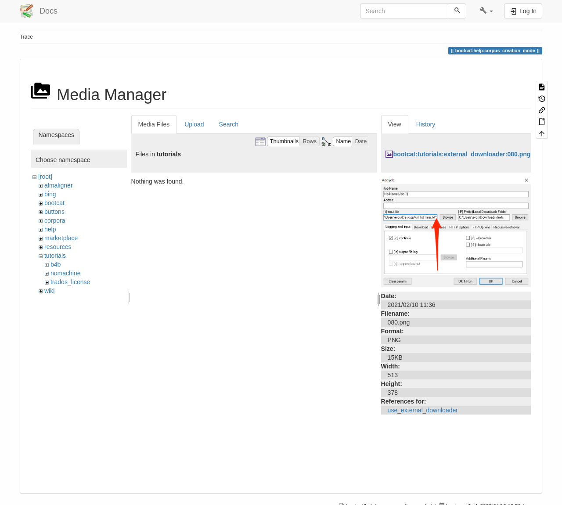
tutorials (55, 255)
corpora (54, 220)
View (394, 124)
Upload (194, 124)
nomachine (65, 273)
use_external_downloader (423, 410)
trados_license (70, 281)
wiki (49, 290)
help (50, 229)
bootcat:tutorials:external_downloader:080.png (462, 154)
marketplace (61, 238)
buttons (54, 211)
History (426, 124)
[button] (486, 11)
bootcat (54, 202)
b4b (55, 264)
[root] (45, 176)
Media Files (154, 124)
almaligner (58, 185)
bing (50, 194)
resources (57, 246)
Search (228, 124)
